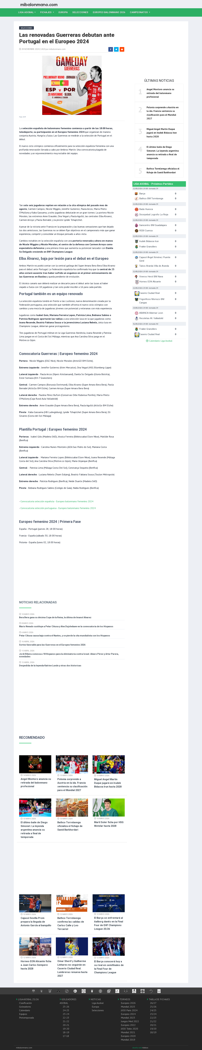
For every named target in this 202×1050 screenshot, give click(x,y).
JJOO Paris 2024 (129, 1010)
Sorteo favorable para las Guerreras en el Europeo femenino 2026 (52, 645)
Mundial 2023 (128, 1017)
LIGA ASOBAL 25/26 (27, 999)
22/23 (153, 1017)
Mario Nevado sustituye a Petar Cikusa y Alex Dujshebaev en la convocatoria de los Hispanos (66, 626)
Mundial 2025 (128, 1006)
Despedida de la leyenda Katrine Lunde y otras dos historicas (50, 665)
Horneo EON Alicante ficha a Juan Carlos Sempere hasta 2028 (36, 965)
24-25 (66, 1010)
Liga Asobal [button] (26, 12)
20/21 (153, 1024)
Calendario (24, 1010)
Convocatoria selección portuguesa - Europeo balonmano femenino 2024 (58, 508)
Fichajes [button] (46, 12)
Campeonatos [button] (139, 12)
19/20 (153, 1028)
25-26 (66, 1006)
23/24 (153, 1013)
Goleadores (25, 1006)
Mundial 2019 (128, 1039)
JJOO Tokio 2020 (129, 1028)
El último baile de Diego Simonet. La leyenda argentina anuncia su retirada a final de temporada (34, 830)
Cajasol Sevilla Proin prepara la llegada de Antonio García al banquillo (36, 922)
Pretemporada (26, 1017)
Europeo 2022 (128, 1024)
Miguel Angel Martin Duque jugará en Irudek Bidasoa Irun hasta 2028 (108, 783)
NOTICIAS (95, 999)
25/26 (153, 1006)
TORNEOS (124, 999)
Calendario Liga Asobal (159, 340)
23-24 (66, 1013)
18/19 (153, 1032)
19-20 (66, 1028)
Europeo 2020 (128, 1035)
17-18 (66, 1035)
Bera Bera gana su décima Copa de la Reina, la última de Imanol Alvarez (55, 617)
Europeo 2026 (128, 1002)
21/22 (153, 1021)
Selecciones (81, 12)
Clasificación (25, 1002)
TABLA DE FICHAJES (158, 999)
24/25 (153, 1010)
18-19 (66, 1032)
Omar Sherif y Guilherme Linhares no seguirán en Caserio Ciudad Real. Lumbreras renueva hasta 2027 (72, 968)
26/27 (153, 1002)
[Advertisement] (67, 179)
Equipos (23, 1013)
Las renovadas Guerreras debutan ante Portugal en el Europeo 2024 (66, 38)
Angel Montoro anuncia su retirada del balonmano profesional (36, 783)
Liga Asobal (98, 1002)
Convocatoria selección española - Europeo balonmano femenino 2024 (57, 501)
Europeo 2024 (128, 1013)
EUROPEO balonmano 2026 (110, 12)
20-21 (66, 1024)
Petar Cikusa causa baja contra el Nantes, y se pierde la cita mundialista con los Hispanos (64, 635)
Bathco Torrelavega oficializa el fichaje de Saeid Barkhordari (69, 826)
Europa (64, 12)
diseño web (137, 1047)
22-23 (66, 1017)
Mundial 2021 (128, 1032)
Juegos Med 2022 (130, 1021)
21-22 (66, 1021)
